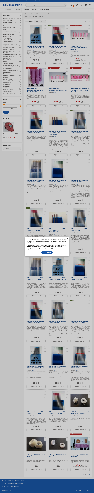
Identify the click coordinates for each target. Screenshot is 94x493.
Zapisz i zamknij (47, 252)
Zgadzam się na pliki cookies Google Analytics (42, 249)
